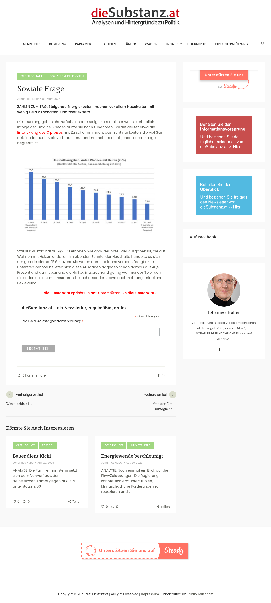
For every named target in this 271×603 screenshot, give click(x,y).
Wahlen (151, 44)
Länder (130, 44)
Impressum (150, 594)
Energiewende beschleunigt (132, 456)
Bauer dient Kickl (32, 456)
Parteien (109, 44)
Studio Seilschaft (200, 594)
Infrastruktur (141, 445)
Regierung (57, 44)
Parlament (84, 44)
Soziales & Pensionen (67, 76)
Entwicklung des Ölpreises (40, 132)
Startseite (31, 44)
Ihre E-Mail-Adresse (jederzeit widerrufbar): (53, 321)
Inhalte (172, 44)
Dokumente (196, 44)
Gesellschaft (31, 76)
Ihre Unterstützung (231, 44)
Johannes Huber (28, 99)
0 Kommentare (31, 375)
